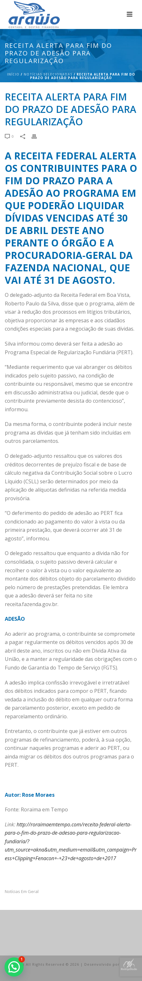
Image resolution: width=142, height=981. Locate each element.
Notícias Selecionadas (48, 74)
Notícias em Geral (22, 891)
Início (13, 74)
